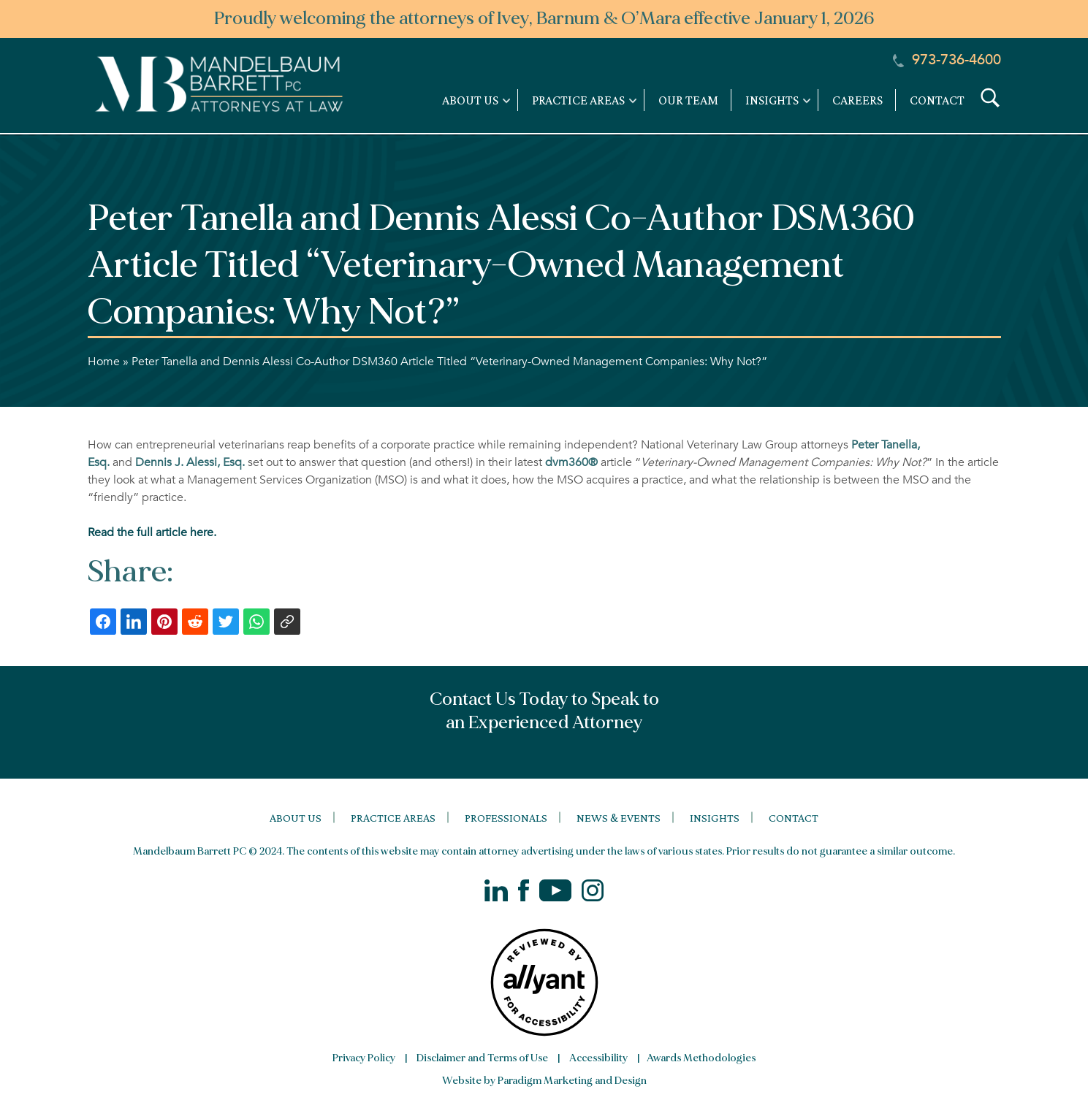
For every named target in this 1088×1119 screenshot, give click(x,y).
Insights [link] (772, 100)
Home (104, 362)
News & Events (619, 817)
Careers (857, 100)
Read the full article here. (152, 532)
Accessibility (598, 1058)
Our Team (688, 100)
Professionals (506, 817)
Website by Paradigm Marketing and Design (544, 1080)
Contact (937, 100)
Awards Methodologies (701, 1058)
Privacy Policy (363, 1058)
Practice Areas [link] (578, 100)
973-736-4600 (947, 60)
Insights (714, 817)
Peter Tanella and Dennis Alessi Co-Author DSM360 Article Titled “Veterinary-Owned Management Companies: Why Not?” (449, 362)
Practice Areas (393, 817)
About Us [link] (470, 100)
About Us (296, 817)
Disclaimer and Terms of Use (482, 1058)
